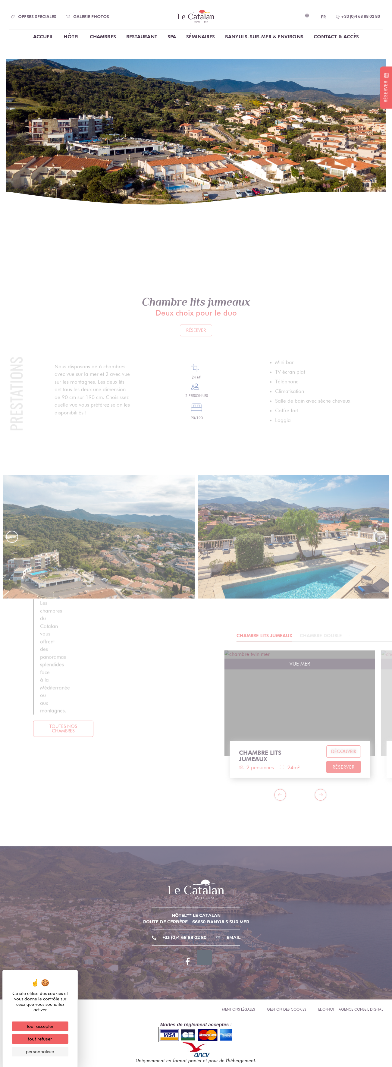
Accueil (43, 36)
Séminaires (200, 36)
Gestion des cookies (286, 1009)
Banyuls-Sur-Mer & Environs (264, 36)
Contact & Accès (336, 36)
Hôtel (72, 36)
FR (323, 16)
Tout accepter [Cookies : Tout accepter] (40, 1026)
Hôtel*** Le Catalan (196, 915)
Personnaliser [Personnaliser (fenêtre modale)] (40, 1051)
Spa (172, 36)
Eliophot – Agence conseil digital (350, 1009)
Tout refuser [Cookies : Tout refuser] (40, 1039)
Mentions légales (238, 1009)
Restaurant (141, 36)
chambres (103, 36)
